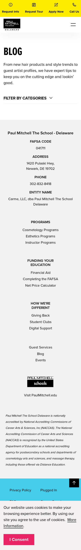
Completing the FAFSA (40, 279)
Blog (40, 354)
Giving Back (40, 315)
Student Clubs (40, 322)
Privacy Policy (20, 490)
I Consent (18, 539)
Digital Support (40, 328)
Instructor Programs (40, 242)
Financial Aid (40, 272)
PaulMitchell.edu (44, 395)
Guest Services (40, 347)
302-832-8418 (40, 184)
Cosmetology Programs (40, 230)
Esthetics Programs (40, 236)
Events (40, 360)
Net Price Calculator (40, 285)
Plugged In (48, 490)
